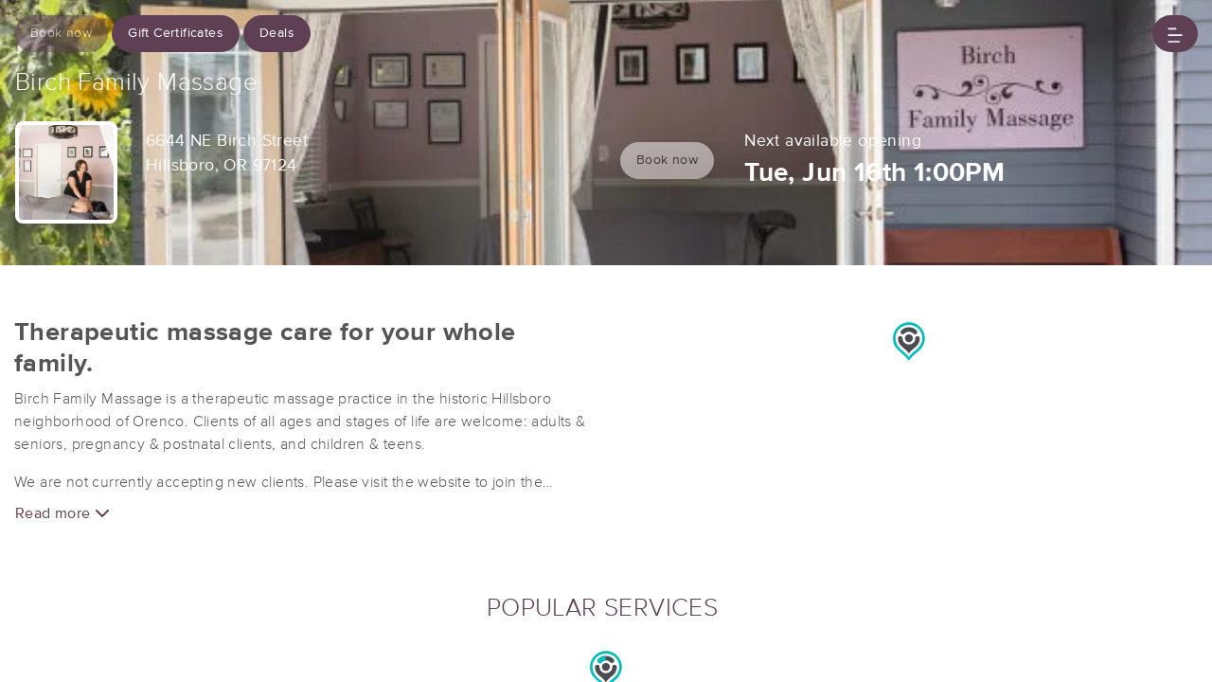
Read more (62, 513)
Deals (276, 33)
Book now (61, 33)
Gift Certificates (175, 33)
